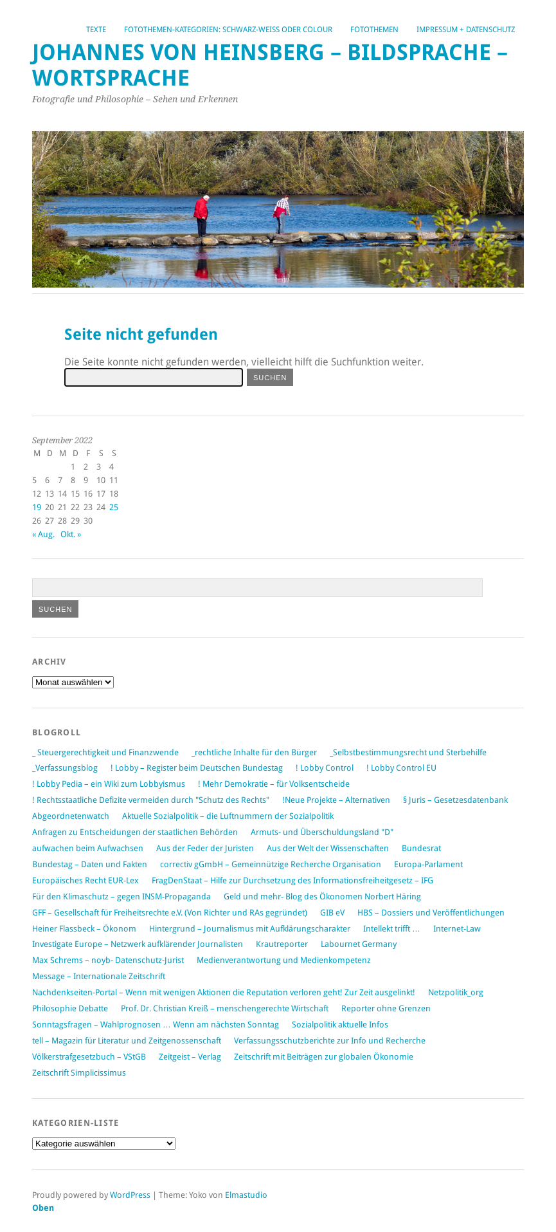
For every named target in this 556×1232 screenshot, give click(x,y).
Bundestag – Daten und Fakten (89, 864)
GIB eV (332, 912)
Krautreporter (282, 944)
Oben (43, 1208)
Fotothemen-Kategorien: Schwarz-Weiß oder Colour (228, 29)
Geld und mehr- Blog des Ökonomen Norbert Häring (322, 896)
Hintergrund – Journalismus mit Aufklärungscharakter (249, 928)
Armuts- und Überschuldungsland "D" (322, 832)
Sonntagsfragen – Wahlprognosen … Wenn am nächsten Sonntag (155, 1024)
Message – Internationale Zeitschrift (98, 976)
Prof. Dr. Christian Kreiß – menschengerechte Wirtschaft (224, 1008)
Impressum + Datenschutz (466, 29)
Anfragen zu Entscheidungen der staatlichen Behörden (135, 832)
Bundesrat (421, 848)
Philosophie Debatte (70, 1008)
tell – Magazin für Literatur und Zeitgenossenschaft (126, 1040)
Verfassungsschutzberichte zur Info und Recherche (330, 1040)
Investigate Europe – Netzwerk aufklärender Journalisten (137, 944)
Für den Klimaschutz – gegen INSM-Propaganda (121, 896)
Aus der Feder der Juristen (205, 848)
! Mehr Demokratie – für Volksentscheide (274, 784)
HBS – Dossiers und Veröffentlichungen (431, 912)
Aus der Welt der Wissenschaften (328, 848)
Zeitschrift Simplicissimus (79, 1073)
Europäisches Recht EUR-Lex (85, 880)
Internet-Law (457, 928)
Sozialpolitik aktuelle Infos (340, 1024)
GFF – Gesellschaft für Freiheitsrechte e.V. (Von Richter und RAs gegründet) (169, 912)
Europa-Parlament (428, 864)
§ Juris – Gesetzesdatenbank (455, 800)
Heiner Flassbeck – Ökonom (84, 928)
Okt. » (70, 534)
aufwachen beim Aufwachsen (87, 848)
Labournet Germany (359, 944)
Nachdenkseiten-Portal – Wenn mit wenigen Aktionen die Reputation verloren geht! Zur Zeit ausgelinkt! (223, 992)
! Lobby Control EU (401, 768)
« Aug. (43, 534)
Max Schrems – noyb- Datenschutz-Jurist (108, 960)
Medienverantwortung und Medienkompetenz (284, 960)
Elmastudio (246, 1195)
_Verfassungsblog (65, 768)
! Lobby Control (325, 768)
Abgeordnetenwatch (70, 816)
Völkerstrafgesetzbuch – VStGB (89, 1057)
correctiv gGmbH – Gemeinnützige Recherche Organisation (270, 864)
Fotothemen (374, 29)
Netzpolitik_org (455, 992)
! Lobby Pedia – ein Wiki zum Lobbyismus (108, 784)
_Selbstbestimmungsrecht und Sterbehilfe (408, 752)
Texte (96, 29)
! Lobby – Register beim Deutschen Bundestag (197, 768)
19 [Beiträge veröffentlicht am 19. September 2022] (36, 507)
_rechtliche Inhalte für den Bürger (254, 752)
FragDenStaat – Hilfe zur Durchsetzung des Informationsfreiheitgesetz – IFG (292, 880)
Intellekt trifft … (391, 928)
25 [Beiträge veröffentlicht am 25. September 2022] (113, 507)
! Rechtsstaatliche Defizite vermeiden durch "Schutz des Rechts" (150, 800)
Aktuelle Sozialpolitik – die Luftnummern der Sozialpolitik (228, 816)
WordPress (130, 1195)
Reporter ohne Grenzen (386, 1008)
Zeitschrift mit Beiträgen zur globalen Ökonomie (323, 1057)
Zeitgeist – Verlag (190, 1057)
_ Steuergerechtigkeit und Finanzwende (105, 752)
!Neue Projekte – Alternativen (336, 800)
